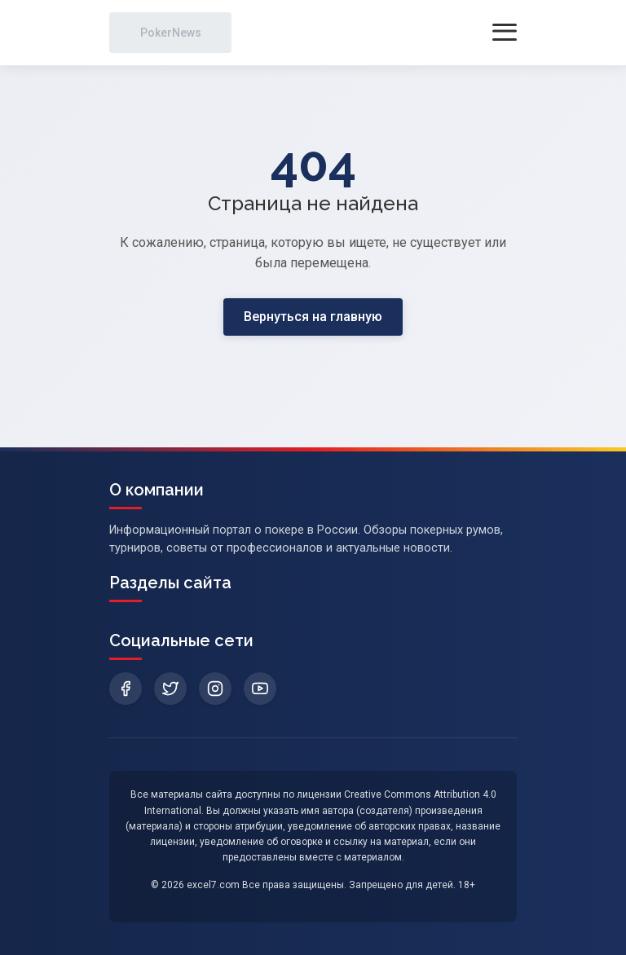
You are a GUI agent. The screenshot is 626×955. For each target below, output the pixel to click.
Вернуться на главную (313, 316)
